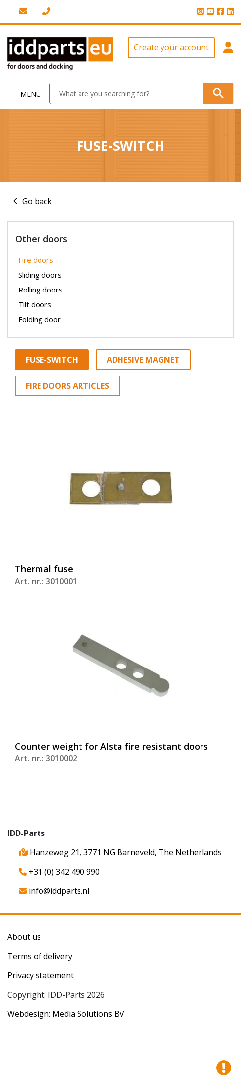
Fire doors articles (67, 385)
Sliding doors (40, 275)
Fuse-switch (52, 359)
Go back (37, 201)
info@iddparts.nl (54, 890)
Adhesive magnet (143, 359)
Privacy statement (40, 975)
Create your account (171, 47)
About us (24, 936)
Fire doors (35, 260)
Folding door (39, 319)
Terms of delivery (39, 956)
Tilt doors (34, 304)
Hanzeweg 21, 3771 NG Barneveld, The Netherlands (120, 852)
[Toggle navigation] (24, 93)
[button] (228, 54)
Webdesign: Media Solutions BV (65, 1013)
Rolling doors (40, 289)
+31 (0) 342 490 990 (59, 871)
